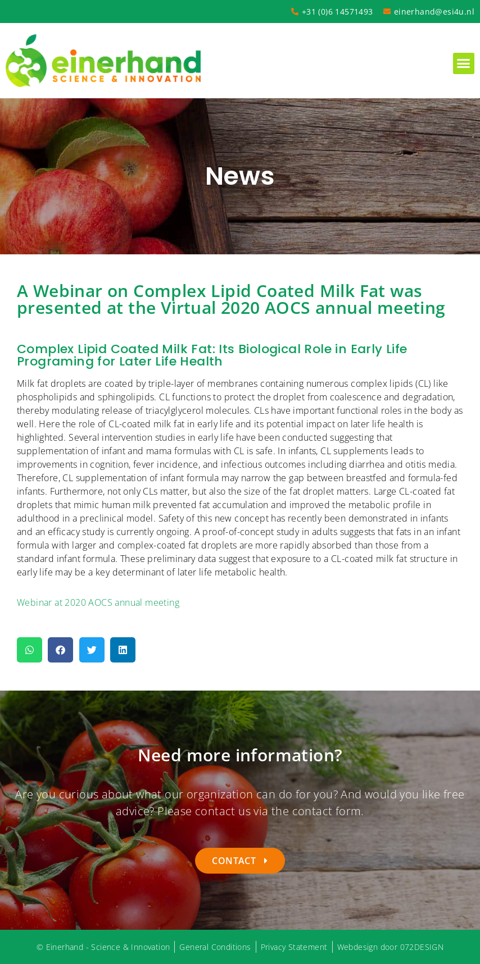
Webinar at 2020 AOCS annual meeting (98, 602)
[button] (463, 63)
